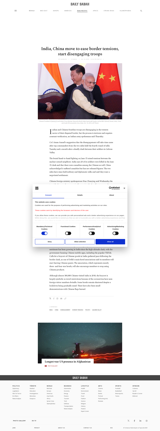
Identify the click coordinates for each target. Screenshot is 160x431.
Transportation (68, 406)
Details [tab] (80, 195)
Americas (68, 10)
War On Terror (17, 393)
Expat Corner (85, 411)
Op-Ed (134, 391)
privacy (37, 428)
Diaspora (32, 398)
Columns (135, 388)
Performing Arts (103, 398)
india (50, 310)
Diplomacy (16, 388)
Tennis (117, 396)
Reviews (100, 401)
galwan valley (97, 310)
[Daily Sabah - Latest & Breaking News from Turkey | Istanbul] (80, 4)
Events (100, 393)
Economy (66, 391)
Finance (66, 396)
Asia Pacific (82, 10)
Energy (66, 393)
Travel (83, 393)
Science (83, 401)
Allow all (110, 242)
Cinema (100, 388)
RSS (111, 428)
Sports (118, 386)
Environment (85, 391)
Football (117, 388)
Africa (95, 10)
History (83, 406)
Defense (66, 404)
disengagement (65, 310)
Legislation (16, 391)
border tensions (77, 310)
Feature (83, 409)
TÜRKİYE (33, 386)
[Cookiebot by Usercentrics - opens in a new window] (110, 188)
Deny (50, 242)
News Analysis (17, 398)
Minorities (33, 396)
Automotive (67, 388)
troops (87, 310)
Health (83, 388)
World (32, 10)
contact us (87, 428)
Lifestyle (85, 386)
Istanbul (32, 388)
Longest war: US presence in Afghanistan (68, 362)
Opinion (135, 386)
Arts (100, 386)
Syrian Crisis (109, 10)
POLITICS (16, 386)
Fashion (83, 398)
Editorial (134, 396)
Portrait (100, 396)
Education (33, 391)
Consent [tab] (48, 195)
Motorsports (119, 393)
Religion (83, 404)
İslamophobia (51, 404)
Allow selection (80, 242)
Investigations (34, 393)
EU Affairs (15, 396)
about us (61, 428)
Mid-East (44, 10)
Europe (56, 10)
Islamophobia (125, 10)
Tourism (66, 398)
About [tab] (111, 195)
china (56, 310)
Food (82, 396)
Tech (65, 401)
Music (100, 391)
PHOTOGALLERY (53, 366)
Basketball (118, 391)
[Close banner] (124, 188)
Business (67, 386)
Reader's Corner (137, 393)
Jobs (14, 428)
